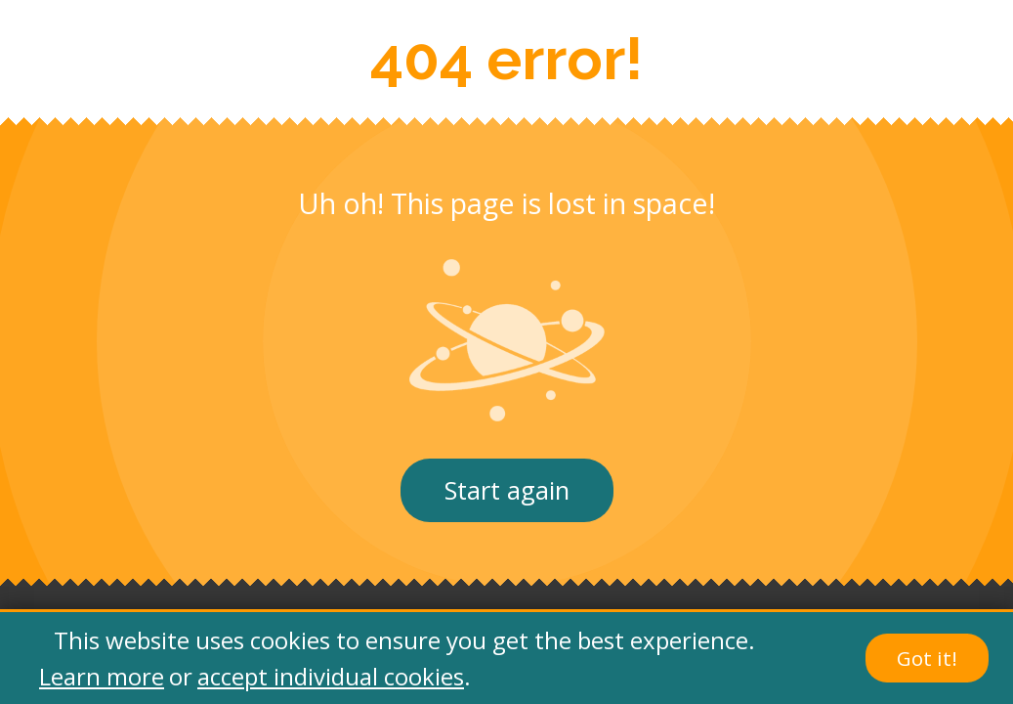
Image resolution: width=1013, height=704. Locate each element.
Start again (507, 490)
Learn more (101, 676)
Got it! (927, 658)
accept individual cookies (330, 676)
